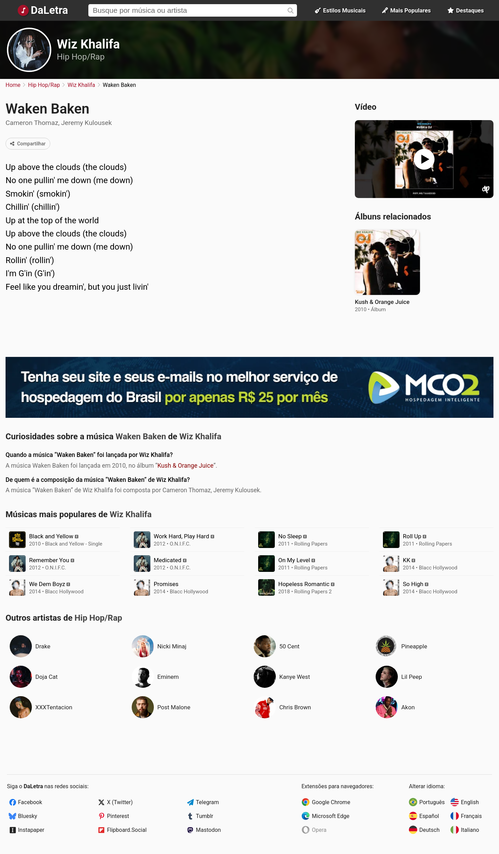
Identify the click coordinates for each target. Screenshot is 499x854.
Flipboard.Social (127, 830)
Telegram (207, 802)
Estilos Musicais (340, 10)
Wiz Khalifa (88, 44)
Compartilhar (28, 143)
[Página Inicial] (43, 10)
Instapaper (31, 830)
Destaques (465, 10)
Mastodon (208, 830)
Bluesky (27, 816)
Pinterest (118, 816)
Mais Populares (406, 10)
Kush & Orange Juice (185, 465)
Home (13, 85)
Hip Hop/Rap (81, 57)
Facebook (30, 802)
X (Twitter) (120, 802)
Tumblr (204, 816)
